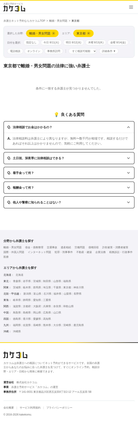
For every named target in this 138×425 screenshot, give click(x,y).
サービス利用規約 (30, 407)
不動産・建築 (84, 252)
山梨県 (67, 293)
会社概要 (8, 407)
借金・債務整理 (34, 247)
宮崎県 (67, 325)
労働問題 (80, 247)
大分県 (57, 325)
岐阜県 (17, 300)
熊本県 (47, 325)
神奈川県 (78, 287)
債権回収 (93, 247)
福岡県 (17, 325)
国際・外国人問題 (13, 252)
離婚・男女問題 (58, 20)
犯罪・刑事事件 (64, 252)
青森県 (17, 281)
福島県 (67, 281)
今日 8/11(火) (51, 42)
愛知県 (37, 300)
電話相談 (15, 51)
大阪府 (37, 306)
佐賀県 (27, 325)
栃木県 (27, 287)
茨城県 (17, 287)
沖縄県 (17, 331)
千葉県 (57, 287)
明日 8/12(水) (73, 42)
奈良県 (57, 306)
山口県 (57, 312)
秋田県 (47, 281)
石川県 (47, 293)
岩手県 (27, 281)
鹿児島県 (78, 325)
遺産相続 (66, 247)
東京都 (67, 287)
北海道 (19, 274)
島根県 (27, 312)
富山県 (37, 293)
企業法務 (100, 252)
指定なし (31, 42)
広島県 (47, 312)
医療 (6, 256)
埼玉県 (47, 287)
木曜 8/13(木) (96, 42)
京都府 (27, 306)
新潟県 (27, 293)
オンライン (33, 51)
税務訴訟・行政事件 (121, 252)
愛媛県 (37, 318)
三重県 (47, 300)
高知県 (47, 318)
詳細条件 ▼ (109, 51)
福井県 (57, 293)
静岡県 (27, 300)
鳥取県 (17, 312)
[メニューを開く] (131, 7)
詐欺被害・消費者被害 (115, 247)
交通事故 (52, 247)
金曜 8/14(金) (118, 42)
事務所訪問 (53, 51)
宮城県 (37, 281)
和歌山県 (68, 306)
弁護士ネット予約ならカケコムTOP (24, 20)
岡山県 (37, 312)
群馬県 (37, 287)
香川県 (27, 318)
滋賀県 (17, 306)
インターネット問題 (39, 252)
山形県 (57, 281)
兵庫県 (47, 306)
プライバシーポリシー (59, 407)
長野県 (77, 293)
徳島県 (17, 318)
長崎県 (37, 325)
